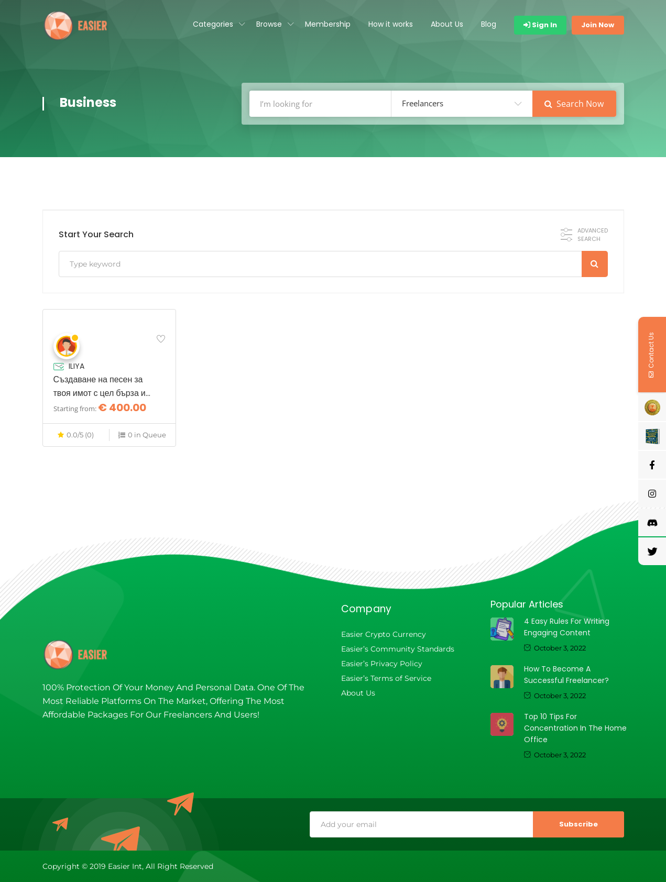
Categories (213, 24)
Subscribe (578, 824)
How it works (390, 24)
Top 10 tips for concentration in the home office (575, 728)
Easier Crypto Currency (383, 634)
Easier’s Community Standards (397, 649)
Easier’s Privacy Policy (381, 663)
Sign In (540, 25)
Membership (328, 24)
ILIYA (76, 366)
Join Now (597, 25)
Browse (269, 24)
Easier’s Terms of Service (386, 678)
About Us (447, 24)
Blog (488, 24)
